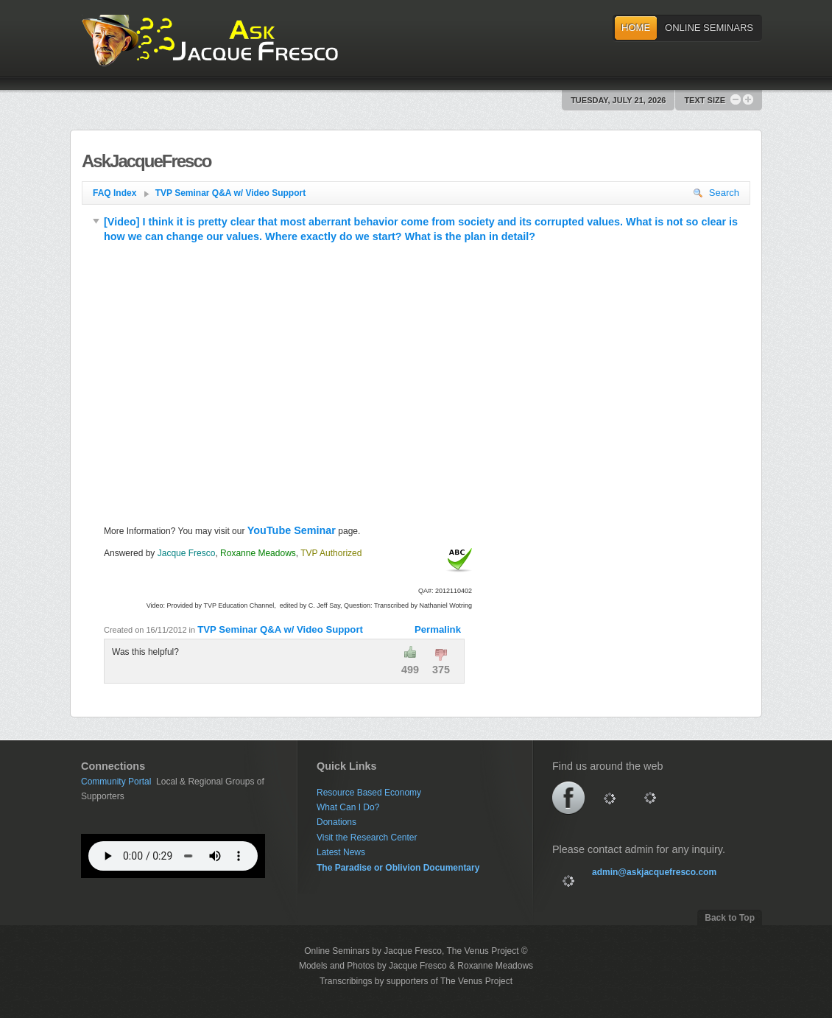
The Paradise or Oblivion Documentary (398, 868)
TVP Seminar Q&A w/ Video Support (230, 193)
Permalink (438, 629)
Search (716, 192)
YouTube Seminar (291, 530)
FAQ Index (121, 193)
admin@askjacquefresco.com (654, 872)
